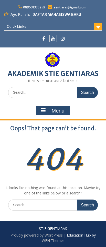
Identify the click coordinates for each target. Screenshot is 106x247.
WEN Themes (53, 240)
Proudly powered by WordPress (36, 235)
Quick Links (16, 26)
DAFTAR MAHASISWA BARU (57, 14)
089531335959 (34, 7)
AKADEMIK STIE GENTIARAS (53, 73)
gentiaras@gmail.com (70, 7)
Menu (52, 110)
